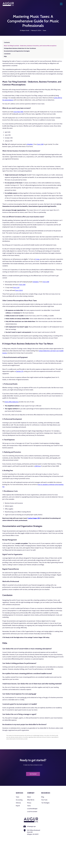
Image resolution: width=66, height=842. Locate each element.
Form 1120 (16, 287)
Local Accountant (32, 811)
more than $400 (18, 112)
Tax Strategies (45, 803)
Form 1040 (40, 144)
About (29, 797)
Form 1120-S (19, 290)
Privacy (29, 803)
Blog (42, 797)
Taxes (17, 797)
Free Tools (44, 800)
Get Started (33, 774)
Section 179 (19, 371)
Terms (29, 805)
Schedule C (30, 144)
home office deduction (11, 402)
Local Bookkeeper (32, 808)
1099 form (37, 466)
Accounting (19, 800)
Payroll (18, 805)
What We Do (30, 800)
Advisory (18, 803)
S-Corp (37, 259)
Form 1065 (22, 284)
